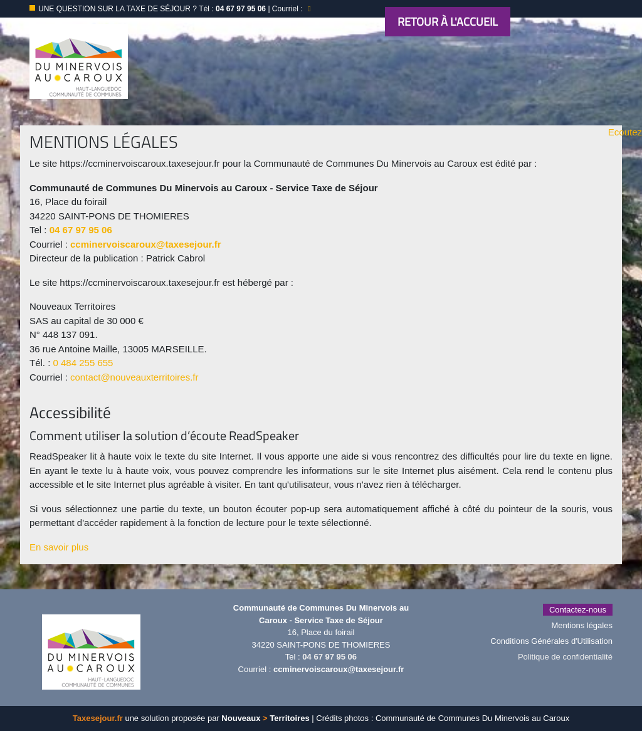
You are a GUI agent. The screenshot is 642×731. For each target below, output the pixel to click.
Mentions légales (582, 625)
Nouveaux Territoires (265, 718)
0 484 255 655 (83, 362)
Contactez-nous (577, 609)
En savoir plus (58, 547)
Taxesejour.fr (98, 718)
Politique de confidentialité (565, 656)
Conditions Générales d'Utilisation (551, 641)
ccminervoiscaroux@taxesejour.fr (145, 244)
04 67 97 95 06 (81, 229)
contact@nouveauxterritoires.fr (134, 377)
